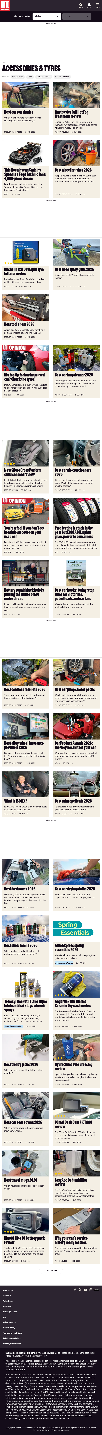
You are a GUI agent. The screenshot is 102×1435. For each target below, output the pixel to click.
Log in (89, 7)
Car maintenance (62, 77)
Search (80, 7)
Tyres (30, 77)
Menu (98, 7)
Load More (51, 1270)
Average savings (46, 1353)
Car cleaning (17, 77)
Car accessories (43, 77)
